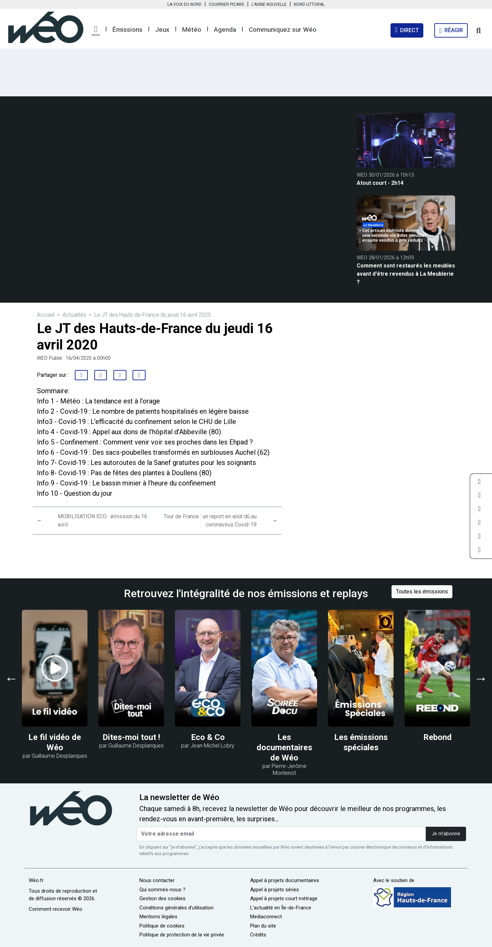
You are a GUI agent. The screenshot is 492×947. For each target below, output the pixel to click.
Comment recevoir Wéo (55, 909)
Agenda (225, 29)
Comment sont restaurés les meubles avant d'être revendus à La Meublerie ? (406, 273)
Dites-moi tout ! (131, 737)
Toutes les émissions (422, 591)
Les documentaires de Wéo (284, 747)
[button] (96, 31)
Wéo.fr (36, 880)
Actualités (74, 315)
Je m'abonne (446, 834)
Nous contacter (157, 880)
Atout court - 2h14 (380, 183)
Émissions (127, 29)
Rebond (437, 737)
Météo (191, 29)
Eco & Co (208, 737)
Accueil (45, 315)
